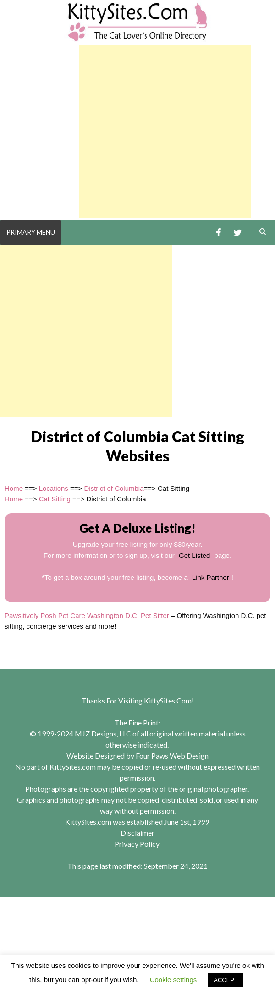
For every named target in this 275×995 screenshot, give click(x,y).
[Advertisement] (165, 131)
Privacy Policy (137, 843)
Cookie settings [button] (173, 980)
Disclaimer (137, 832)
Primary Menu (30, 232)
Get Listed (194, 555)
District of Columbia (113, 488)
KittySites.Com (168, 700)
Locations (53, 488)
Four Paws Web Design (172, 755)
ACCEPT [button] (226, 980)
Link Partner (210, 577)
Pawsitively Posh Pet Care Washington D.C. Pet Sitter (87, 615)
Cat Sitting (55, 499)
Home (14, 488)
